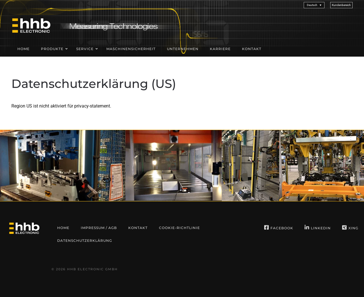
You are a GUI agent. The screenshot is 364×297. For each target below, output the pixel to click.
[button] (341, 5)
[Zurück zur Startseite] (31, 25)
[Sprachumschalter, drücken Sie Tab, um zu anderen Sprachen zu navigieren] (314, 5)
